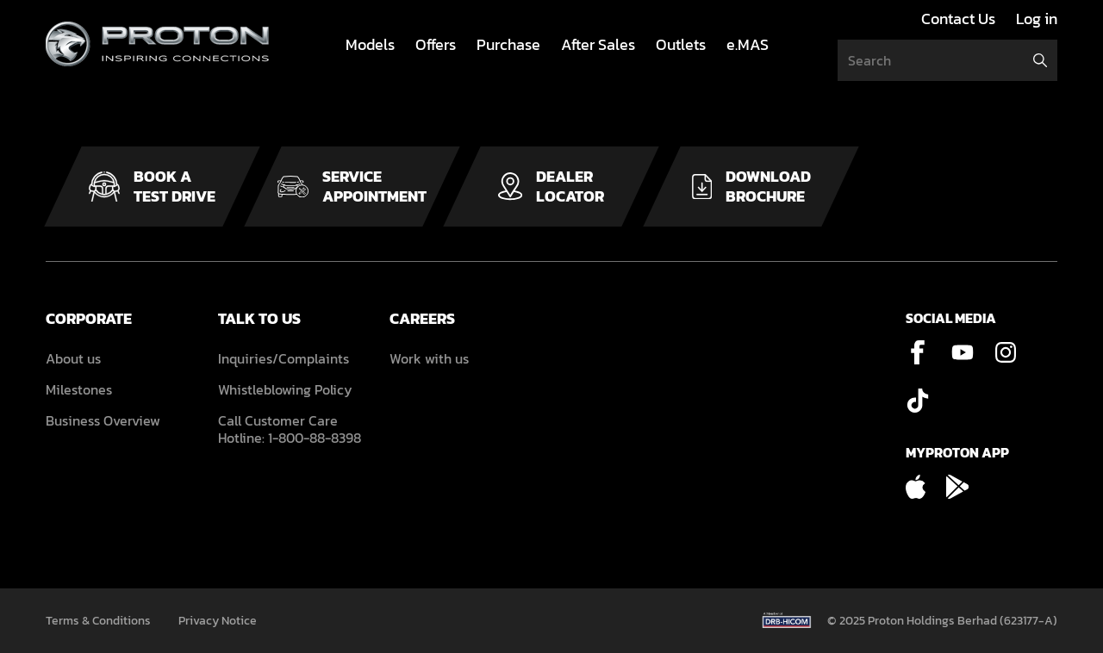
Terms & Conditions (98, 621)
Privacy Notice (217, 621)
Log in (1036, 18)
